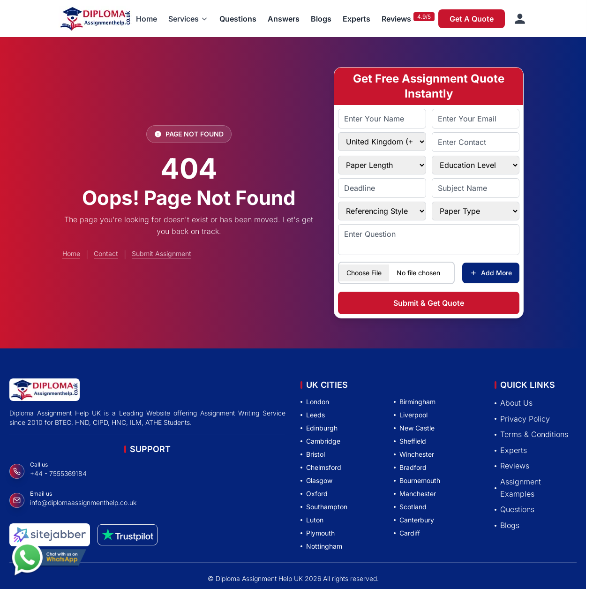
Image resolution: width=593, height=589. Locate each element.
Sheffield (410, 441)
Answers (284, 18)
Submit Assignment (161, 253)
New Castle (414, 428)
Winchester (414, 454)
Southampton (323, 507)
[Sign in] (519, 18)
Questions (237, 18)
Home (146, 18)
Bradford (410, 467)
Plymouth (317, 533)
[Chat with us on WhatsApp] (48, 559)
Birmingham (414, 402)
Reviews (396, 18)
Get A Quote (472, 18)
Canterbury (414, 520)
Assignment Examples (518, 487)
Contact (106, 253)
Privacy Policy (522, 418)
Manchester (415, 494)
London (314, 402)
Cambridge (320, 441)
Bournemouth (417, 480)
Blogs (321, 18)
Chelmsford (320, 467)
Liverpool (411, 415)
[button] (188, 18)
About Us (514, 403)
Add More (491, 273)
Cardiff (407, 533)
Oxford (314, 494)
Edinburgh (319, 428)
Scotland (410, 507)
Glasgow (316, 480)
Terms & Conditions (531, 434)
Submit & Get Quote (428, 303)
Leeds (312, 415)
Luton (311, 520)
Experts (356, 18)
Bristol (312, 454)
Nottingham (321, 546)
